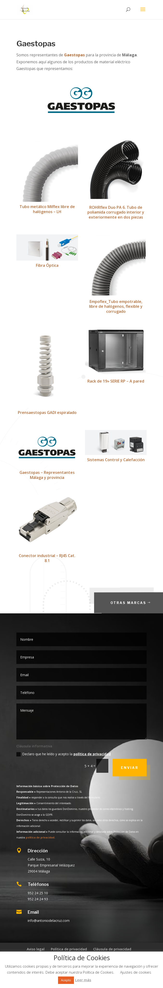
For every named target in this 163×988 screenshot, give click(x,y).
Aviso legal (36, 949)
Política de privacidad (69, 949)
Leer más (83, 979)
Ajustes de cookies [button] (135, 972)
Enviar (129, 768)
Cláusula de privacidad (112, 949)
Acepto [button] (66, 980)
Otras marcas (137, 603)
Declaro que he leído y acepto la (63, 754)
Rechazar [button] (98, 979)
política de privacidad (92, 754)
